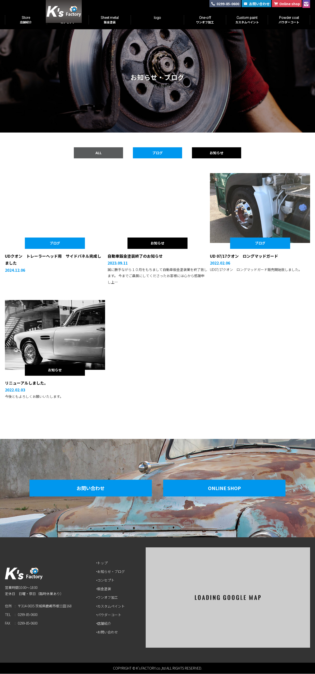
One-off (205, 20)
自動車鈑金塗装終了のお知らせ (135, 256)
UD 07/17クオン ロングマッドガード (244, 256)
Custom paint (247, 20)
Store (26, 20)
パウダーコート (110, 615)
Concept (67, 20)
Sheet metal (110, 20)
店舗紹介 (105, 623)
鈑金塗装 (105, 589)
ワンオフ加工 (108, 597)
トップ (103, 563)
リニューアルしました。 (26, 383)
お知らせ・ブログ (112, 571)
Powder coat (289, 20)
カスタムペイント (112, 606)
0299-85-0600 (27, 616)
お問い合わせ (87, 488)
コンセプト (106, 580)
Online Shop (227, 488)
